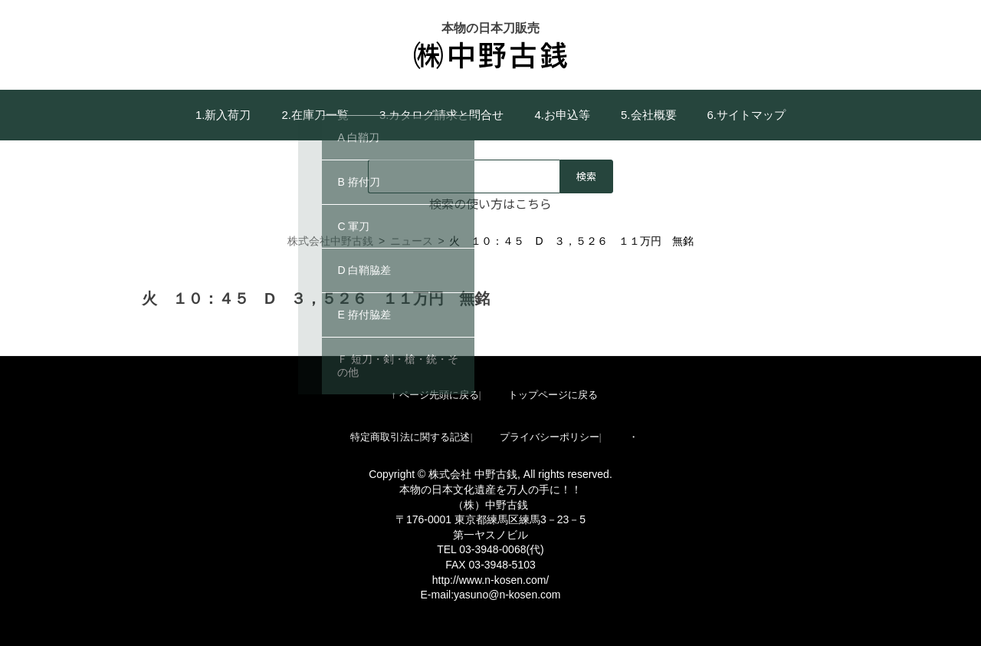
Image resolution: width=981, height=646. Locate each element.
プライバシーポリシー (549, 437)
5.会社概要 (649, 114)
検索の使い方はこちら (490, 203)
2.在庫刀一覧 (315, 114)
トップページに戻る (553, 394)
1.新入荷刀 (223, 114)
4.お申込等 (563, 114)
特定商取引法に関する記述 (410, 437)
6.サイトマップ (746, 114)
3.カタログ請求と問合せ (441, 114)
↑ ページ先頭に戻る (434, 394)
